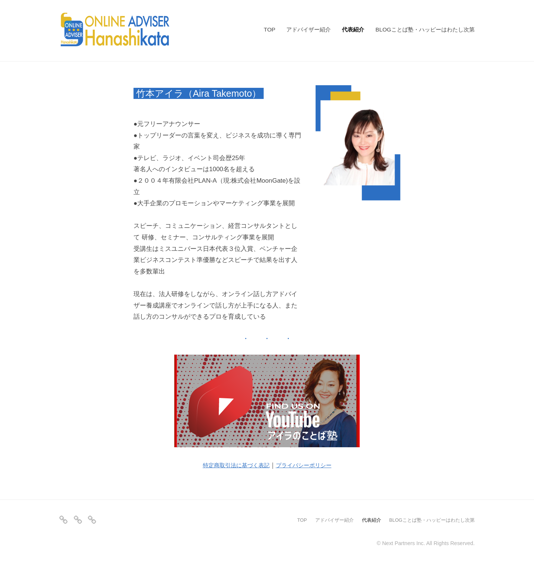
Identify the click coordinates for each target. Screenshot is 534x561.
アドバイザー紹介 (308, 29)
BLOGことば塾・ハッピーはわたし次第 (425, 29)
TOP (269, 29)
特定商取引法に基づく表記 (232, 464)
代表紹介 (353, 29)
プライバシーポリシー (308, 464)
